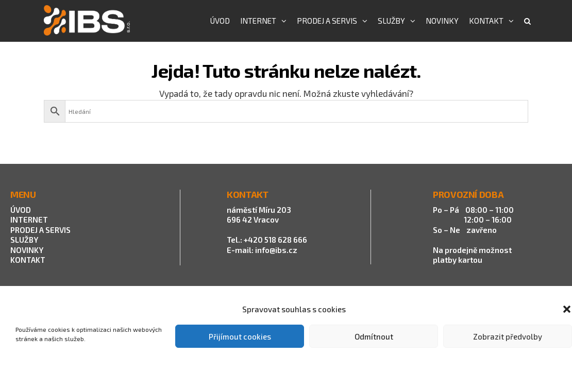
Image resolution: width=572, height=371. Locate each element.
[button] (567, 309)
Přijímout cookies (240, 336)
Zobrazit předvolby (507, 336)
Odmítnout (374, 336)
